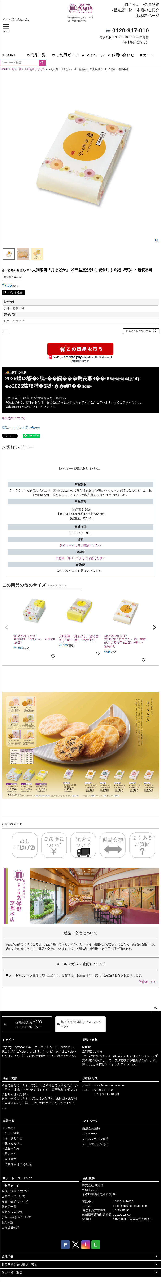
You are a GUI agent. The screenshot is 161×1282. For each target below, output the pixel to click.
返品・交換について (15, 1201)
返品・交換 (10, 1078)
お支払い (8, 1040)
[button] (7, 627)
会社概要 (89, 1178)
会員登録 (151, 4)
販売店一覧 (122, 10)
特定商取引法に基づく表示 (19, 1264)
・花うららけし (12, 1143)
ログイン (132, 4)
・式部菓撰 (9, 1159)
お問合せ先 (90, 1078)
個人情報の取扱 (12, 1272)
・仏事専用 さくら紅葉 (17, 1164)
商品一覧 (36, 55)
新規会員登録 (91, 1128)
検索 (42, 63)
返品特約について (13, 418)
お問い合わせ (121, 55)
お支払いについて (13, 1196)
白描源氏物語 (10, 1227)
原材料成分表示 (12, 1212)
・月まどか (9, 1153)
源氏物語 (7, 1222)
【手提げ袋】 (10, 314)
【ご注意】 (9, 301)
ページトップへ (155, 1008)
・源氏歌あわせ (12, 1138)
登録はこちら (148, 981)
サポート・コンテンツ (17, 1178)
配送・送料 (90, 1040)
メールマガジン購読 (95, 1139)
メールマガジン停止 (95, 1144)
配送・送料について (15, 1191)
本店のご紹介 (148, 10)
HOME (9, 55)
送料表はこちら (92, 1051)
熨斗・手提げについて (16, 1217)
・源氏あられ (10, 1148)
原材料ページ (148, 16)
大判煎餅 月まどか (34, 69)
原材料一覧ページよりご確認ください (80, 558)
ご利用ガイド (65, 55)
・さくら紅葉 (10, 1132)
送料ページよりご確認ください (80, 545)
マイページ (93, 55)
